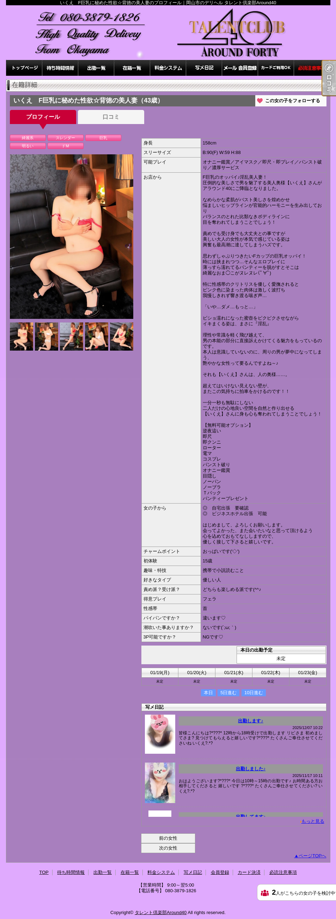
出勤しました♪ (251, 768)
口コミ (111, 117)
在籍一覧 (132, 68)
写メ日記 (204, 68)
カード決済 (276, 68)
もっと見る (312, 821)
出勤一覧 (96, 68)
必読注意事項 (312, 68)
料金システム (168, 68)
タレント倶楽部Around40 (161, 912)
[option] (71, 236)
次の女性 (168, 848)
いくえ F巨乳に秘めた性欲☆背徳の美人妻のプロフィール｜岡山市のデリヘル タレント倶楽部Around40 (168, 32)
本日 (208, 692)
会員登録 (240, 68)
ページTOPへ (312, 855)
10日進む (253, 692)
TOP (24, 68)
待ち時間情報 (60, 68)
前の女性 (168, 838)
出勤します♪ (250, 720)
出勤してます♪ (251, 816)
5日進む (228, 692)
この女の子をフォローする (292, 100)
